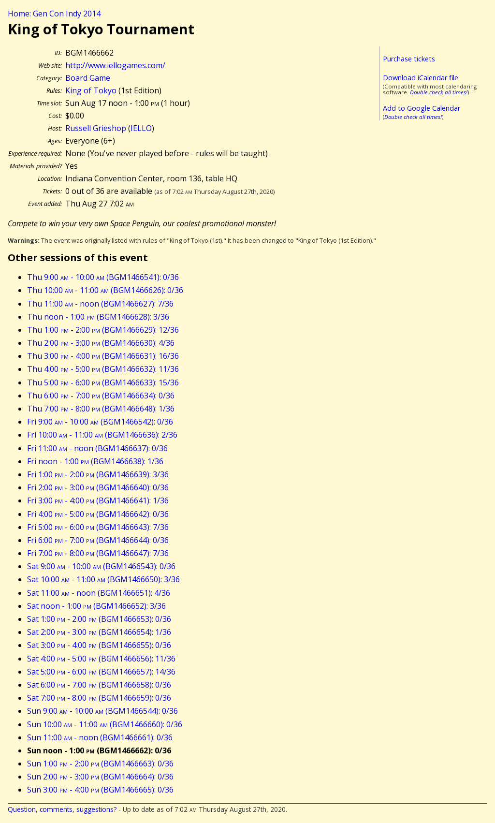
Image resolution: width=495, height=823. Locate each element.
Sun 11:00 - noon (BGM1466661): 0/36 (100, 737)
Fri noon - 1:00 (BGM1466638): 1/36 (95, 461)
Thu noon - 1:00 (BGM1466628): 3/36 (98, 316)
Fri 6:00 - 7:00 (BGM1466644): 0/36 (98, 540)
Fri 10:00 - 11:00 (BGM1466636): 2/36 (102, 434)
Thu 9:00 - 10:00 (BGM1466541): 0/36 (103, 277)
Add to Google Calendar (421, 108)
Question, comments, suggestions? (62, 809)
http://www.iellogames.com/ (115, 65)
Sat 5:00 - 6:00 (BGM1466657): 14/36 (101, 671)
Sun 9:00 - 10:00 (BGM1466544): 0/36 (102, 710)
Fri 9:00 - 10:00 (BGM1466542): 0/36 (100, 421)
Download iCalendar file (420, 77)
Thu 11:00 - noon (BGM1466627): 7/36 (100, 303)
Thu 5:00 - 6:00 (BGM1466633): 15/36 (103, 382)
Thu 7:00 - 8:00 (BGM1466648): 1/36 (101, 408)
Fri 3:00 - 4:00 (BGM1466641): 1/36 (98, 500)
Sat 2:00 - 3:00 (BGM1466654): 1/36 (99, 632)
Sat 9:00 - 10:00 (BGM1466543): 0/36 (101, 566)
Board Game (87, 78)
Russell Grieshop (95, 128)
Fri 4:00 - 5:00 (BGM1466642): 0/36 (98, 514)
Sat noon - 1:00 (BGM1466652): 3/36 (96, 606)
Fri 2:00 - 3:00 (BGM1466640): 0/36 (98, 487)
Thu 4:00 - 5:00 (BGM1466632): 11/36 (103, 369)
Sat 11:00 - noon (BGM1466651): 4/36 (98, 593)
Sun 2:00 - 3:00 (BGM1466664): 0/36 (100, 776)
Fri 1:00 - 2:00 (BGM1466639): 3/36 (98, 474)
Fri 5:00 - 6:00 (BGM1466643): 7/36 (98, 527)
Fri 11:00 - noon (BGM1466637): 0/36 (97, 448)
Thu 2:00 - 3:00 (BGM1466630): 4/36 (101, 343)
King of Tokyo (90, 90)
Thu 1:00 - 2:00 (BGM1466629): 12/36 (103, 329)
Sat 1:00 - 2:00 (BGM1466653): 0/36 (99, 619)
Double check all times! (438, 92)
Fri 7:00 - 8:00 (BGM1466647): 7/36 (98, 553)
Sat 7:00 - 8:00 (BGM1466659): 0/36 (99, 697)
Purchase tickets (409, 58)
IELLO (141, 128)
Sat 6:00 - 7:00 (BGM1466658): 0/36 (99, 684)
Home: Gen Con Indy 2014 (54, 13)
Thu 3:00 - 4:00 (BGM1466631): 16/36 (103, 356)
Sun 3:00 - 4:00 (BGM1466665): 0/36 (100, 789)
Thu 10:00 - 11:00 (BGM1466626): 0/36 (105, 290)
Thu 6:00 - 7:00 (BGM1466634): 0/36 (101, 395)
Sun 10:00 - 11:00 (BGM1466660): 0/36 (104, 724)
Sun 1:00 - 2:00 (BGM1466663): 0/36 (100, 763)
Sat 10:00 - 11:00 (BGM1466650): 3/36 (103, 579)
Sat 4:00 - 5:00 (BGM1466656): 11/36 (101, 658)
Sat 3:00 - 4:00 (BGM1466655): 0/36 (99, 645)
